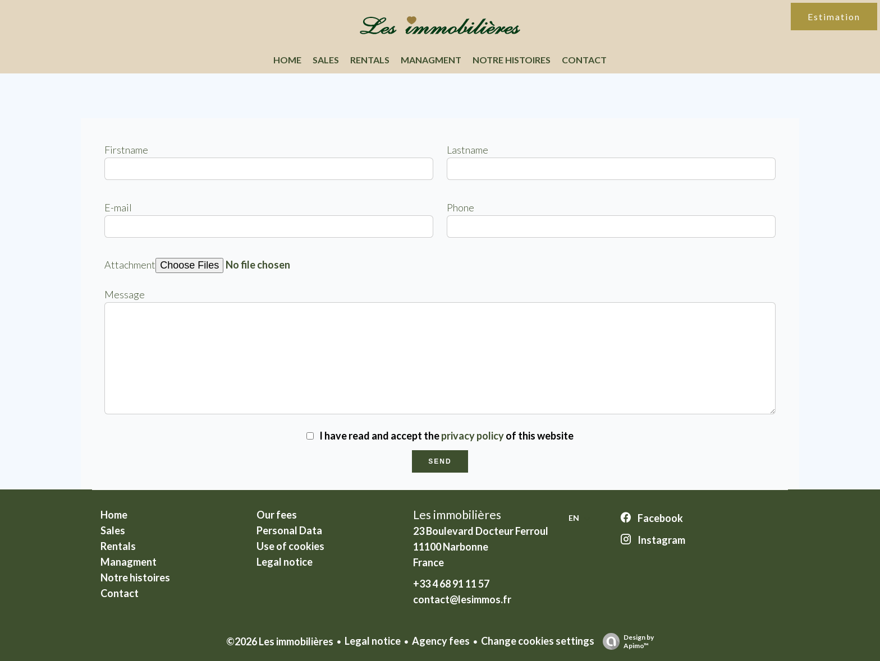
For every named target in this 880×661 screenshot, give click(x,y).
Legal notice (373, 641)
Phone (460, 207)
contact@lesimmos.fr (462, 599)
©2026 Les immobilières (279, 641)
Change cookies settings (537, 641)
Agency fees (441, 641)
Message (124, 294)
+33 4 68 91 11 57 (451, 583)
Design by (625, 641)
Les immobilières (457, 514)
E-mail (118, 207)
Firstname (126, 150)
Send (439, 461)
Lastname (467, 150)
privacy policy (472, 435)
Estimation (834, 16)
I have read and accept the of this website (446, 435)
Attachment (129, 264)
